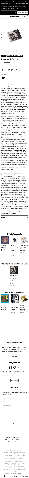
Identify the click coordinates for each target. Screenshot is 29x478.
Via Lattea (3, 247)
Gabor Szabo (13, 304)
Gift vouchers (16, 441)
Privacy (7, 441)
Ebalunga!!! (7, 62)
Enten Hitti (3, 245)
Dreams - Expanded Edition (15, 306)
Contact (7, 443)
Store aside (15, 439)
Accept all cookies (23, 12)
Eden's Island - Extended (23, 306)
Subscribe (14, 380)
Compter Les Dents (23, 248)
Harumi (3, 304)
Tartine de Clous (24, 245)
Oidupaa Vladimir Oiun (12, 55)
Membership (15, 437)
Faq (6, 439)
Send (14, 424)
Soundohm (14, 17)
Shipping (7, 437)
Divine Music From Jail (13, 279)
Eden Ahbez (23, 304)
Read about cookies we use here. (9, 10)
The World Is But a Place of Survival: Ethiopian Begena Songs (15, 250)
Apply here (14, 356)
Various (12, 245)
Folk (5, 66)
